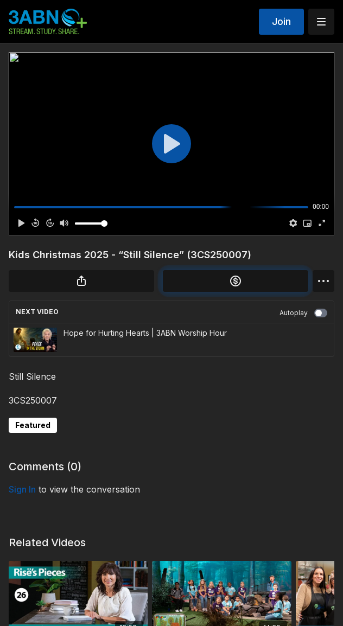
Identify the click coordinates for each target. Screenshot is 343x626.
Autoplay (303, 313)
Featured (32, 425)
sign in (22, 489)
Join (281, 21)
